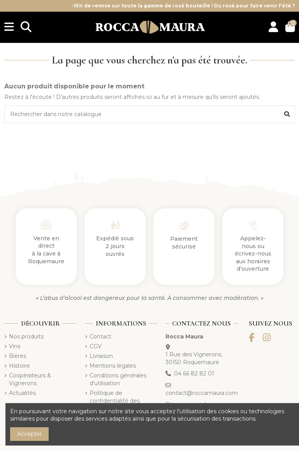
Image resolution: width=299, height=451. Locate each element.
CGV (96, 346)
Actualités (22, 392)
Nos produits (26, 336)
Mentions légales (113, 365)
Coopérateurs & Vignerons (30, 379)
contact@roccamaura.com (201, 392)
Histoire (19, 365)
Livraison (101, 355)
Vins (14, 346)
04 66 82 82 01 (194, 373)
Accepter (29, 433)
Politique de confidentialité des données (115, 400)
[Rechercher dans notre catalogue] (287, 114)
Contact (100, 336)
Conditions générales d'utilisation (118, 379)
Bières (17, 355)
